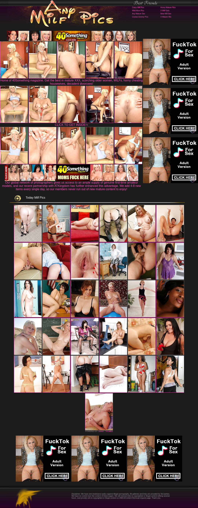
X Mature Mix (165, 17)
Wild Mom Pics (138, 11)
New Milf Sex (165, 14)
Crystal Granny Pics (140, 17)
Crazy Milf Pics (138, 7)
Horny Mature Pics (167, 7)
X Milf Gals (164, 11)
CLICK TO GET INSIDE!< (71, 124)
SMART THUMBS (105, 431)
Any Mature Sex (138, 14)
